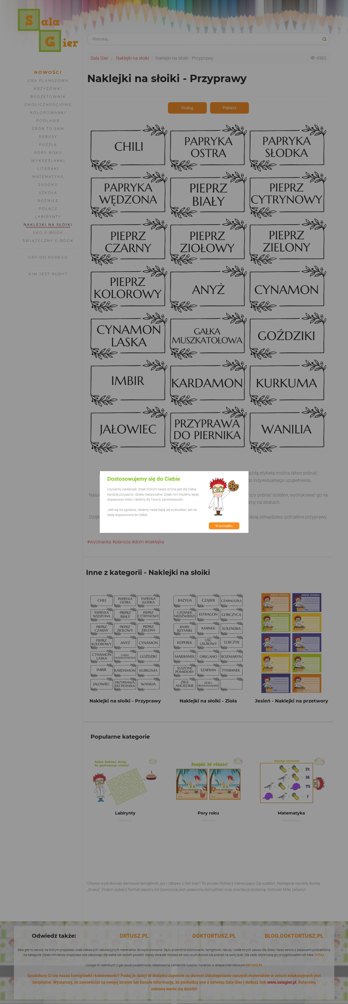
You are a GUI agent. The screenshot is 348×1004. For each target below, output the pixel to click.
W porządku (224, 526)
